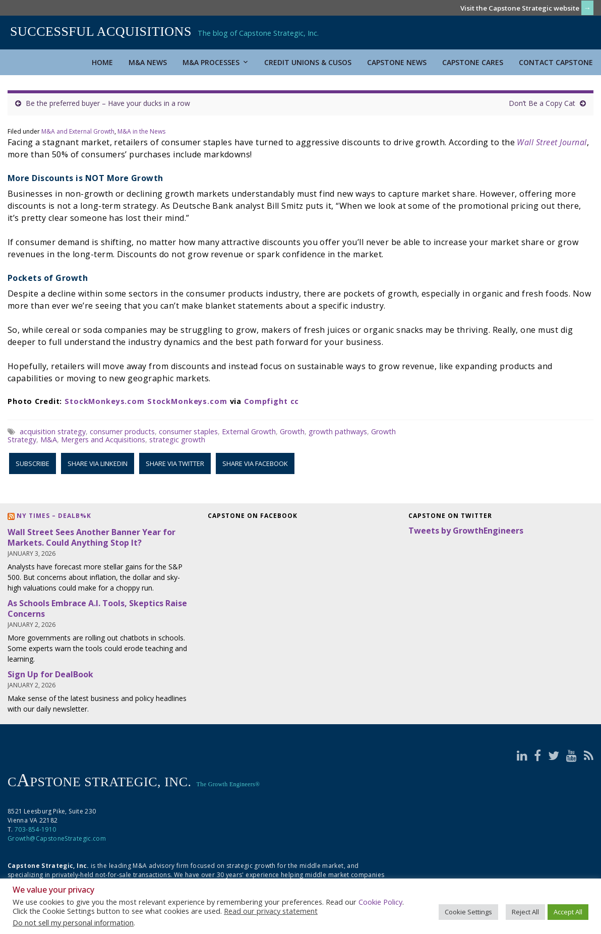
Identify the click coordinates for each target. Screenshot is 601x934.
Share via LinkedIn (98, 463)
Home (102, 62)
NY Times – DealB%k (54, 515)
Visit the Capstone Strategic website (519, 8)
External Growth (249, 431)
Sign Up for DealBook (50, 674)
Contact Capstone (556, 62)
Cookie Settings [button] (468, 911)
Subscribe (32, 463)
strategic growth (177, 439)
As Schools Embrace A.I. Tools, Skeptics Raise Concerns (97, 608)
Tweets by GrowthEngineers (465, 530)
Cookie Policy (380, 902)
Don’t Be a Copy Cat (542, 103)
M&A (48, 439)
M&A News (148, 62)
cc (294, 401)
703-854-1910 (35, 829)
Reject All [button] (525, 911)
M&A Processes (216, 62)
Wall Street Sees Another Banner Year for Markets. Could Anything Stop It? (91, 537)
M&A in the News (141, 131)
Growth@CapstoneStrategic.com (57, 838)
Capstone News (397, 62)
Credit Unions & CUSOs (307, 62)
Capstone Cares (472, 62)
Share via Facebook (255, 463)
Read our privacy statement (271, 911)
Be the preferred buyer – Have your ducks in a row (108, 103)
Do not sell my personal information (73, 922)
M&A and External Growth (77, 131)
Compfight (266, 401)
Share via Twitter (175, 463)
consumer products (122, 431)
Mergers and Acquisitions (103, 439)
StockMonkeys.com (105, 401)
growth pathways (338, 431)
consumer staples (188, 431)
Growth (292, 431)
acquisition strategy (53, 431)
